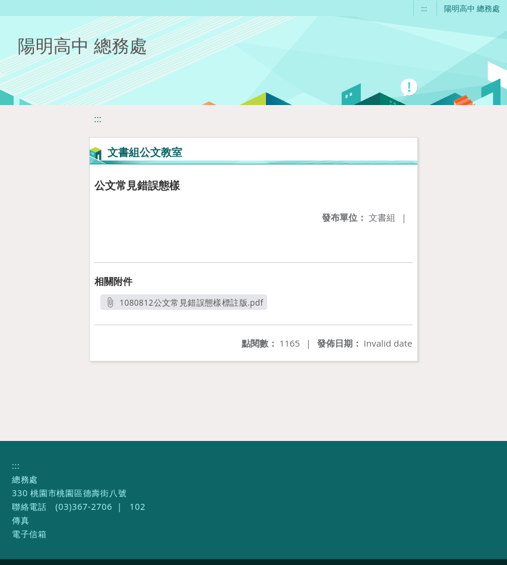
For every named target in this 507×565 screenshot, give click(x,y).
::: (424, 8)
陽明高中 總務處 (472, 8)
